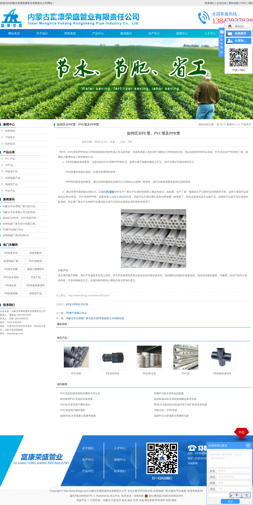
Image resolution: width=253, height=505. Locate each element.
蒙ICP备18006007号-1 (82, 495)
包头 (124, 500)
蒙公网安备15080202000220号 (163, 495)
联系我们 (210, 3)
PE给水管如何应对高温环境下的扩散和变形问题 (180, 404)
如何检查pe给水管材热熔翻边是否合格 (175, 399)
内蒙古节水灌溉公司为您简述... (20, 212)
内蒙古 (107, 500)
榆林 (174, 500)
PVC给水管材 (11, 277)
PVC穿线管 (35, 261)
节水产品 (10, 190)
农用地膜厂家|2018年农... (17, 235)
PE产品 (9, 165)
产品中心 (98, 33)
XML (250, 3)
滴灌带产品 (11, 184)
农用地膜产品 (12, 177)
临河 (130, 500)
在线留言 (240, 33)
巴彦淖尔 (116, 500)
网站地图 (234, 3)
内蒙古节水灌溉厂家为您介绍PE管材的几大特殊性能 (95, 318)
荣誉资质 (70, 33)
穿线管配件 (35, 253)
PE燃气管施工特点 (13, 229)
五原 (135, 500)
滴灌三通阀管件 (35, 269)
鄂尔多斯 (149, 500)
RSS (243, 3)
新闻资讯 (10, 130)
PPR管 (76, 304)
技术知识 (10, 143)
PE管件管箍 (11, 269)
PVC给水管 (146, 490)
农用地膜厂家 (11, 261)
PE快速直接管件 (36, 285)
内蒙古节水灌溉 (177, 490)
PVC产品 (10, 158)
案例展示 (126, 33)
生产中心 (154, 33)
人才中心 (210, 33)
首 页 (219, 124)
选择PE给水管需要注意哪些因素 (78, 415)
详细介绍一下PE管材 (165, 410)
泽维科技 (139, 495)
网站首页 (14, 33)
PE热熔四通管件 (222, 373)
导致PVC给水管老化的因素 (169, 393)
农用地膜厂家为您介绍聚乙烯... (20, 223)
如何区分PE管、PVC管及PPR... (20, 218)
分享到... (240, 40)
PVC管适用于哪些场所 (72, 410)
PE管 (62, 152)
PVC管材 (76, 373)
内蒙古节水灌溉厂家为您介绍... (20, 206)
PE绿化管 (11, 285)
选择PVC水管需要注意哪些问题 (171, 415)
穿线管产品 (11, 171)
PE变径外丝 (112, 373)
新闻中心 (182, 33)
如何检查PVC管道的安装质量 (76, 399)
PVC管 (84, 304)
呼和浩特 (160, 500)
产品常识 (10, 137)
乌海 (141, 500)
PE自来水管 (11, 253)
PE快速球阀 (11, 293)
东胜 (168, 500)
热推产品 (81, 500)
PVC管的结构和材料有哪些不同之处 (80, 393)
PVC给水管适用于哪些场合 (75, 404)
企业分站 (222, 3)
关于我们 (42, 33)
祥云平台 (115, 495)
